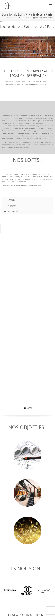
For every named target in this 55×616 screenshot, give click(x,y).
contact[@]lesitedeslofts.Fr (12, 524)
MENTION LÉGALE (8, 595)
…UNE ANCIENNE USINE (10, 547)
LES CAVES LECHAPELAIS (11, 562)
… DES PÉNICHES (8, 537)
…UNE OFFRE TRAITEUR (10, 552)
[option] (10, 416)
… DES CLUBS (7, 542)
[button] (2, 417)
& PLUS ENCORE (8, 557)
